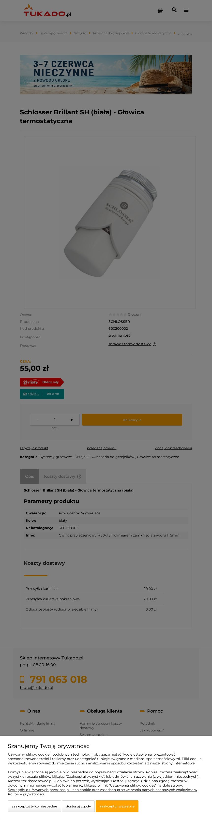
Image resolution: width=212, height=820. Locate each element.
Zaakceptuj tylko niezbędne (34, 806)
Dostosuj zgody (78, 806)
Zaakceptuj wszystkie (117, 806)
